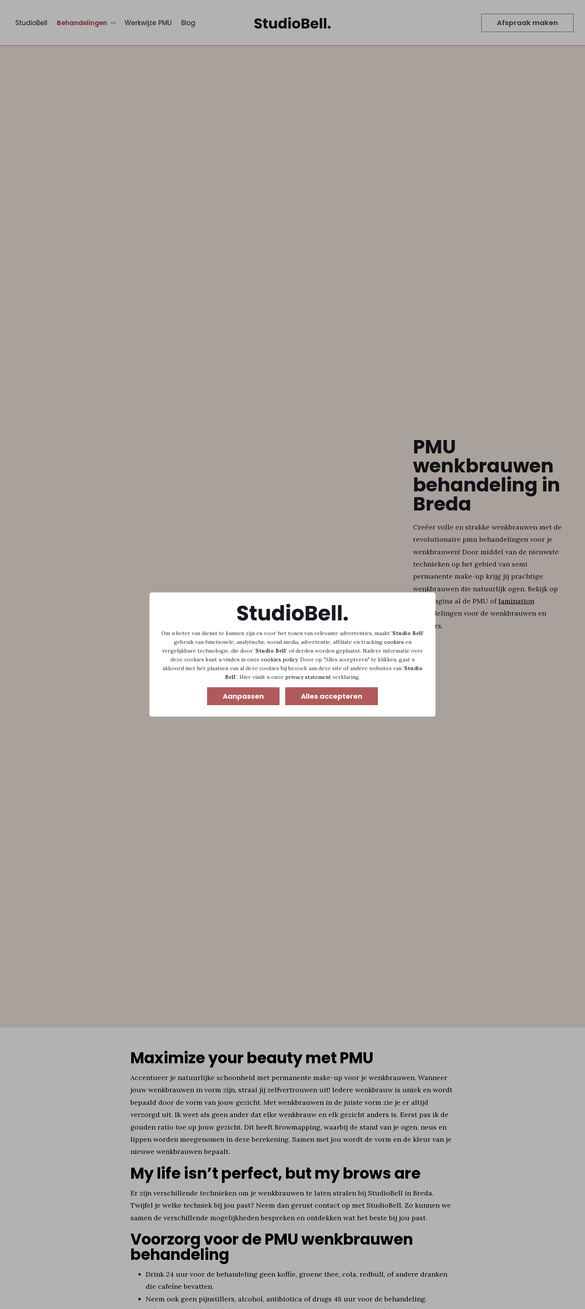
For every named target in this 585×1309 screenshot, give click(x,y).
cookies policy (279, 659)
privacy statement (308, 677)
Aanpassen (243, 696)
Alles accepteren (331, 696)
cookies (394, 641)
